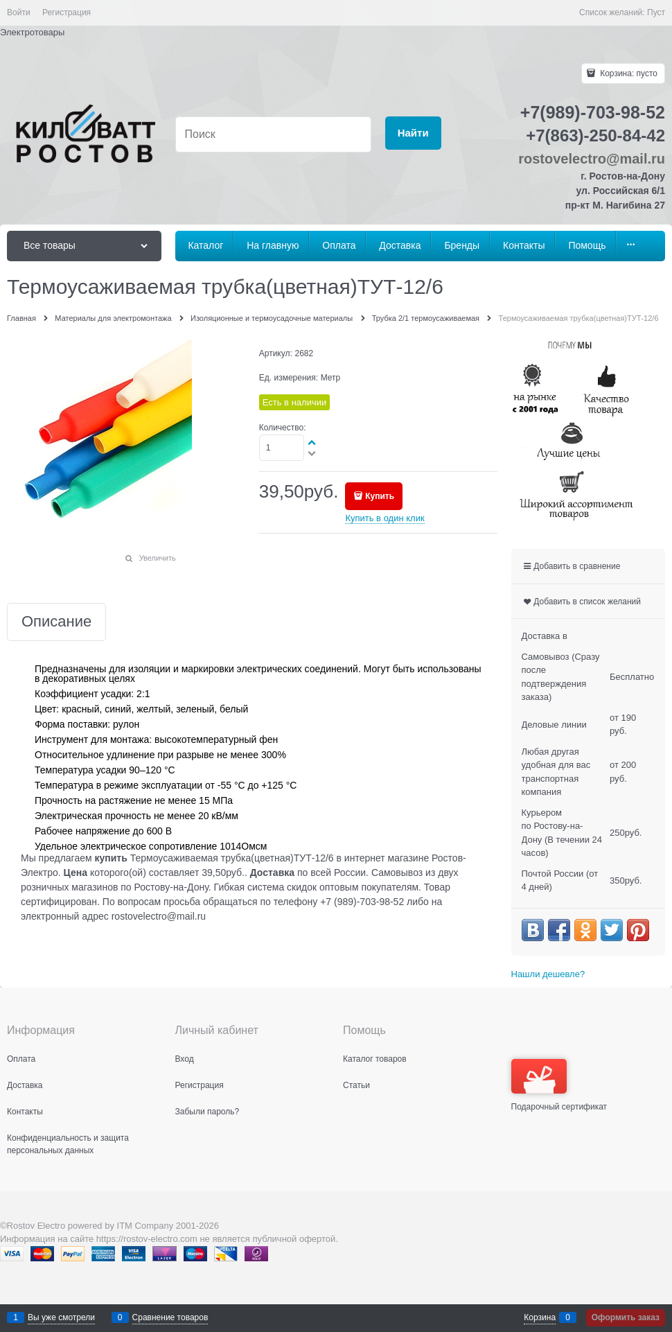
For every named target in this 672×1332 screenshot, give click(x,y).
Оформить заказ (626, 1317)
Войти (18, 12)
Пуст (656, 12)
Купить (379, 496)
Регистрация (66, 12)
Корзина (540, 1317)
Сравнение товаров (170, 1317)
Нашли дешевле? (548, 974)
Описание (56, 622)
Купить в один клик (384, 518)
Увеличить (157, 558)
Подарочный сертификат (559, 1085)
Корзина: (627, 73)
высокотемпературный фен (216, 739)
